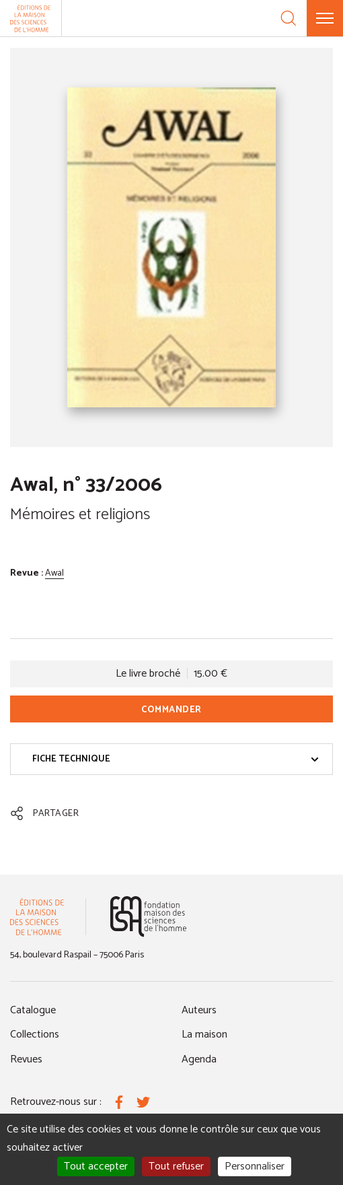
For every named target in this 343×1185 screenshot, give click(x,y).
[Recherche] (288, 18)
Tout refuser (176, 1166)
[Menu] (325, 18)
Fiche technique (175, 759)
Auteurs (199, 1010)
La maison (204, 1034)
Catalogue (33, 1010)
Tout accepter (96, 1166)
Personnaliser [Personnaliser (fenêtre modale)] (254, 1166)
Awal (54, 573)
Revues (26, 1059)
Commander (171, 710)
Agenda (199, 1059)
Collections (34, 1034)
